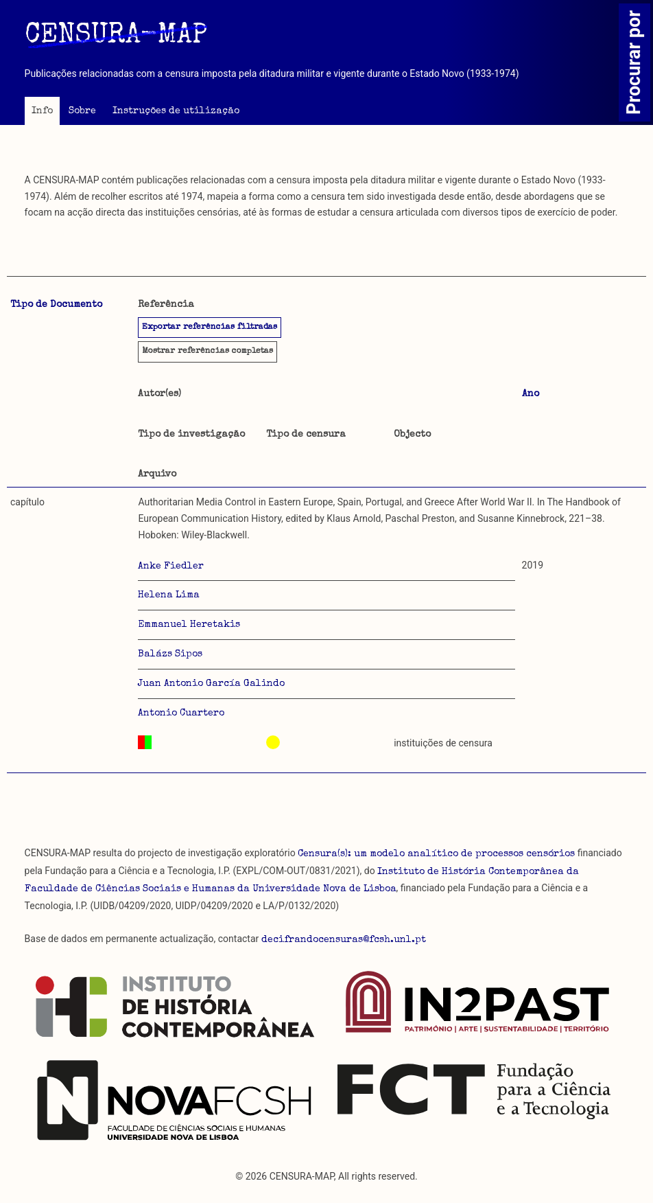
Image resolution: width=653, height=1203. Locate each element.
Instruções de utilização (175, 111)
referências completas (207, 351)
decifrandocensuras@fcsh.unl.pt (343, 940)
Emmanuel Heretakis (189, 625)
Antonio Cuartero (181, 713)
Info (42, 111)
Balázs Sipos (170, 654)
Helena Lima (169, 595)
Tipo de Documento (56, 305)
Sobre (82, 111)
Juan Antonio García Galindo (211, 684)
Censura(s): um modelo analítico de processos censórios (436, 854)
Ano (530, 394)
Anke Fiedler (171, 566)
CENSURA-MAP (116, 36)
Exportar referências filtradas (209, 327)
